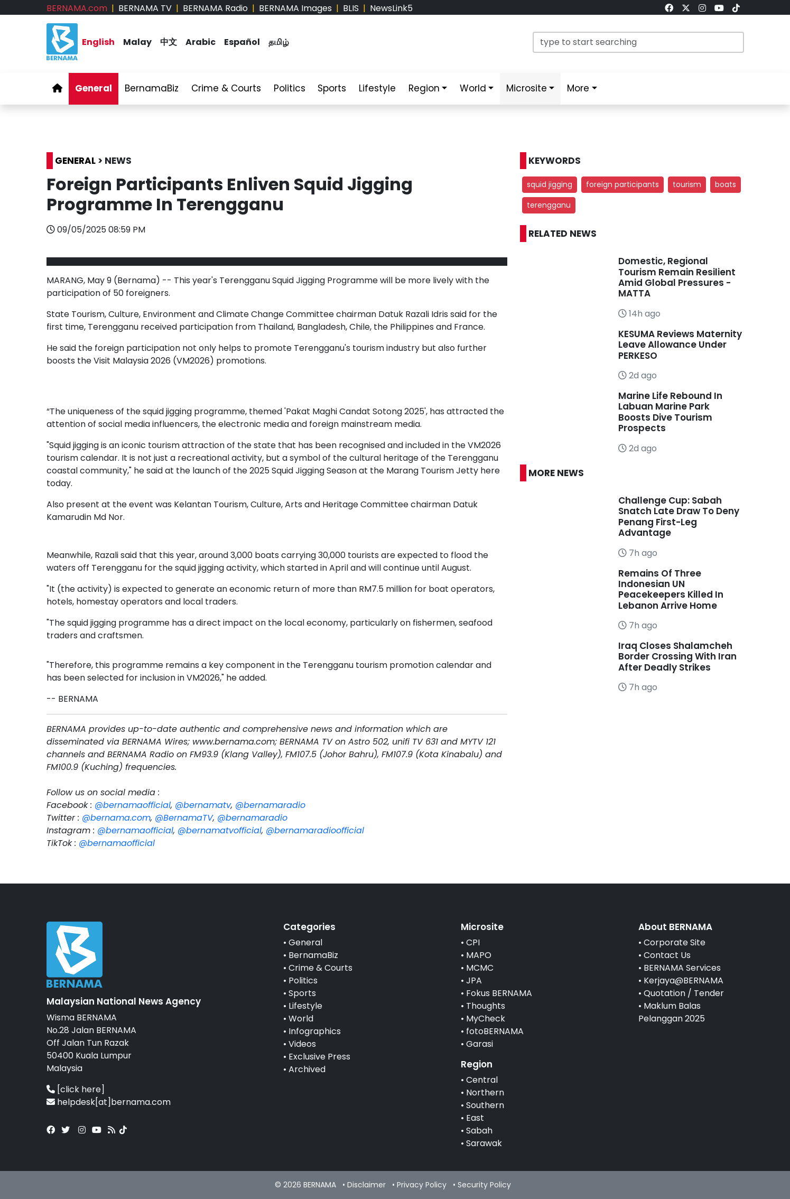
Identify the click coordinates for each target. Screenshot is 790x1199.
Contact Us (667, 955)
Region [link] (424, 88)
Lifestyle (305, 1006)
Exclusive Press (319, 1057)
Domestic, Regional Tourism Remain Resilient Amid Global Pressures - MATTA (677, 277)
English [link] (98, 42)
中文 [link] (168, 42)
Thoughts (485, 1006)
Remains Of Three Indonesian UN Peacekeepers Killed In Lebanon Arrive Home (670, 589)
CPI (473, 942)
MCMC (480, 968)
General (305, 942)
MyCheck (485, 1018)
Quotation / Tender (684, 993)
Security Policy (484, 1184)
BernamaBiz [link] (152, 88)
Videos (302, 1044)
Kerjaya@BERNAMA (683, 980)
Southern (485, 1105)
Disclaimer (366, 1184)
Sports (302, 993)
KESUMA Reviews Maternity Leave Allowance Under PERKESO (680, 345)
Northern (485, 1092)
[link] (669, 8)
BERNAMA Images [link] (295, 8)
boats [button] (725, 184)
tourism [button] (687, 184)
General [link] (93, 88)
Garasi (479, 1044)
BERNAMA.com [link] (77, 8)
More (578, 88)
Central (482, 1080)
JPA (474, 980)
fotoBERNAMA (495, 1031)
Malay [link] (137, 42)
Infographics (315, 1031)
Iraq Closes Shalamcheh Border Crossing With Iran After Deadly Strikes (677, 656)
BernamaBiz (313, 955)
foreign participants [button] (622, 184)
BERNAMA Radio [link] (215, 8)
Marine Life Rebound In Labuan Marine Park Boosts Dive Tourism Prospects (670, 411)
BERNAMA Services (682, 968)
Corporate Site (674, 942)
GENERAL (75, 160)
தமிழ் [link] (278, 42)
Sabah (479, 1130)
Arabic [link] (200, 42)
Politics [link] (289, 88)
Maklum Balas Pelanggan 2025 (671, 1012)
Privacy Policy (422, 1184)
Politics (303, 980)
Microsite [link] (526, 88)
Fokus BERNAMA (499, 993)
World (301, 1018)
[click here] (81, 1089)
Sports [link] (332, 88)
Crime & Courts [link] (226, 88)
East (475, 1118)
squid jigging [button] (549, 184)
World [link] (473, 88)
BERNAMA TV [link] (145, 8)
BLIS (351, 8)
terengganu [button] (549, 205)
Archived (307, 1069)
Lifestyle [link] (377, 88)
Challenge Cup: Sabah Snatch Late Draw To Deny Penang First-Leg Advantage (678, 516)
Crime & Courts (320, 968)
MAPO (478, 955)
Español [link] (242, 42)
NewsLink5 (391, 8)
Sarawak (484, 1143)
